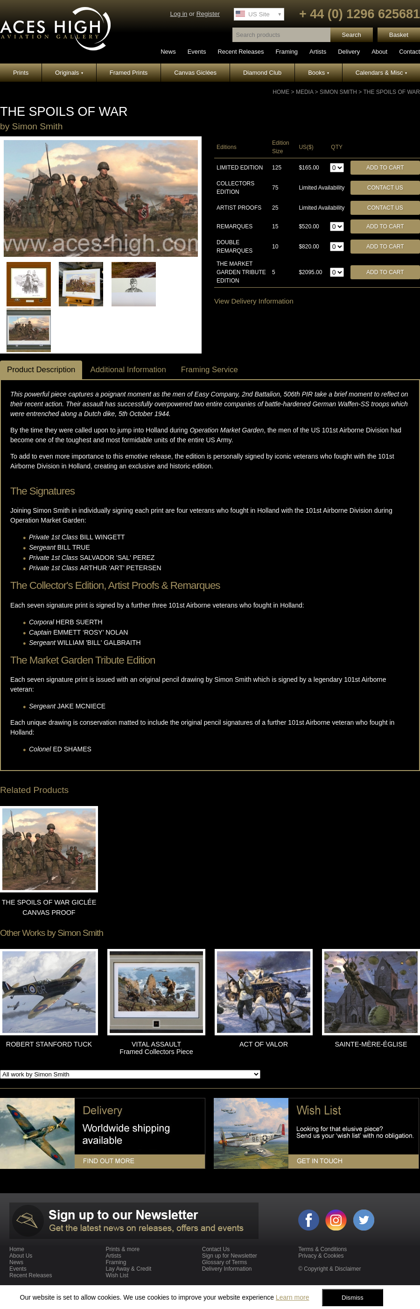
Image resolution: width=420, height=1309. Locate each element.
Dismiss (353, 1297)
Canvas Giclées (195, 72)
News (168, 51)
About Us (20, 1255)
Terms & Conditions (322, 1249)
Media (304, 92)
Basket (398, 34)
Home (281, 92)
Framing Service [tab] (209, 369)
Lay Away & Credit (128, 1269)
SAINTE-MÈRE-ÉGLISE (371, 1044)
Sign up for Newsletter (229, 1255)
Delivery (349, 51)
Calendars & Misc (381, 72)
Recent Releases (240, 51)
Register (208, 13)
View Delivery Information (254, 301)
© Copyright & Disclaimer (329, 1269)
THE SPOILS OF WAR (391, 92)
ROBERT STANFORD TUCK (49, 1044)
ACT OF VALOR (263, 1044)
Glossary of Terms (224, 1262)
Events (197, 51)
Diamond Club (262, 72)
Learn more (292, 1297)
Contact (409, 51)
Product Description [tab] (41, 369)
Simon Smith (338, 92)
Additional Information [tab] (128, 369)
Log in (178, 13)
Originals (69, 72)
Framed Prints (129, 72)
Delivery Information (227, 1269)
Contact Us (385, 187)
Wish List (116, 1275)
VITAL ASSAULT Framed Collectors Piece (156, 1047)
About (379, 51)
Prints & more (122, 1249)
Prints (20, 72)
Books (318, 72)
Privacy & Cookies (320, 1255)
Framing (286, 51)
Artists (317, 51)
